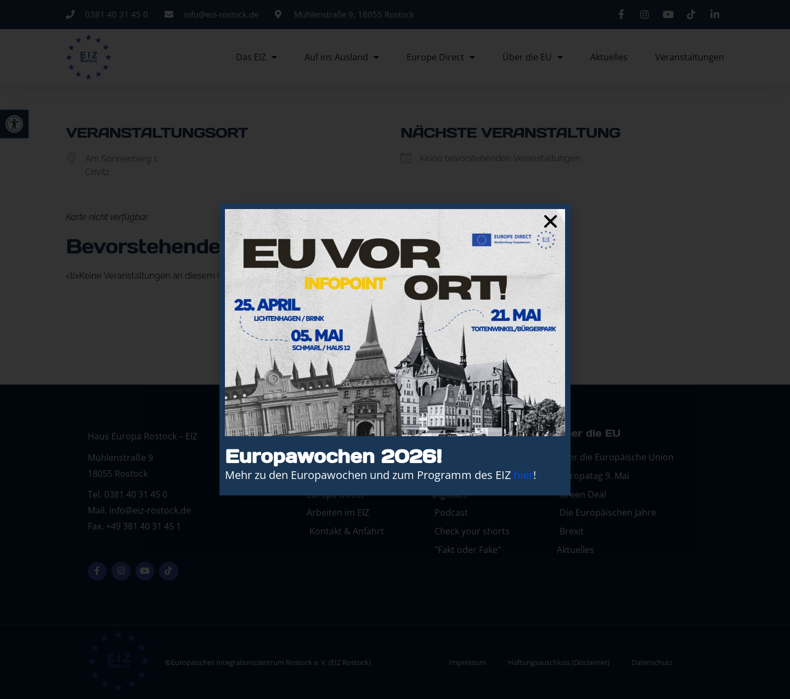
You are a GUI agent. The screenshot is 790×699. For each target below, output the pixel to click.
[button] (550, 221)
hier (523, 474)
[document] (395, 349)
